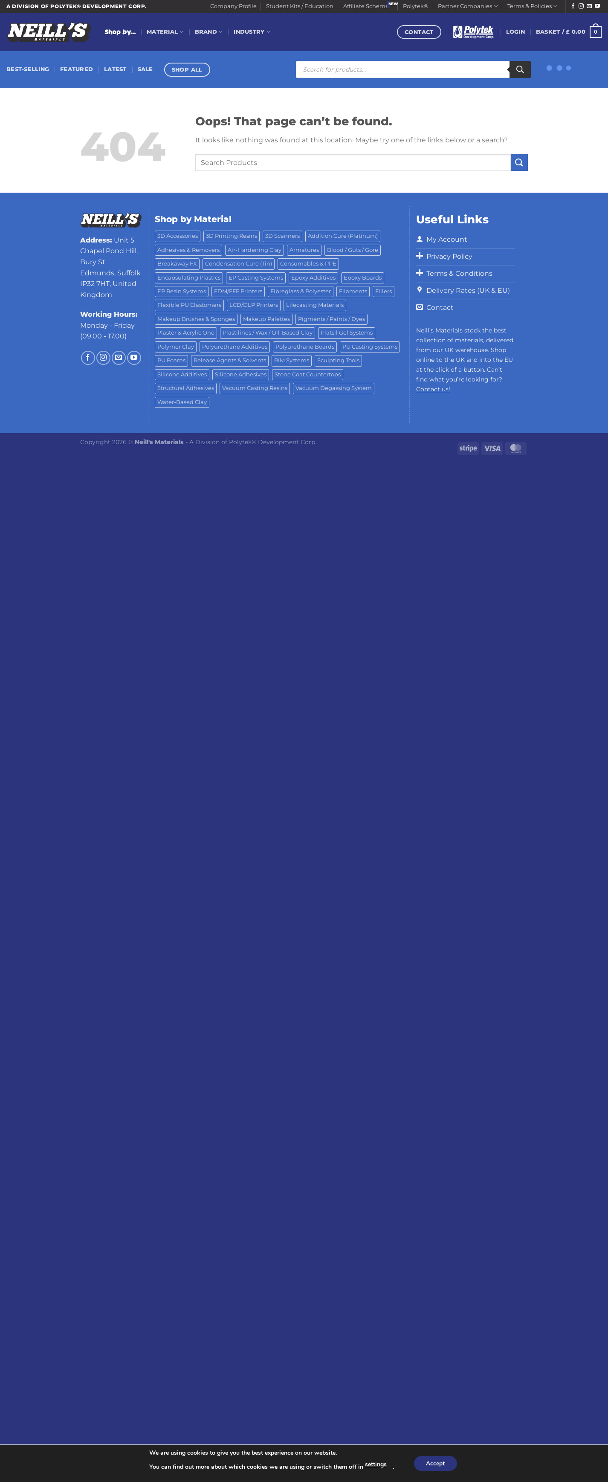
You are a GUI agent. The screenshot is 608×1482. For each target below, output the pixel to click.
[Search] (520, 69)
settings (375, 1464)
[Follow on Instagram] (581, 6)
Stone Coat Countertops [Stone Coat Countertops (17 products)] (308, 374)
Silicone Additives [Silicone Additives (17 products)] (182, 374)
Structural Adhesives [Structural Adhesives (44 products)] (185, 388)
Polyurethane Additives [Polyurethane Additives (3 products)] (234, 347)
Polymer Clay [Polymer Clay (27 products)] (175, 347)
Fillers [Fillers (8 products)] (383, 291)
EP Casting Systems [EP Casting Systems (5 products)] (256, 277)
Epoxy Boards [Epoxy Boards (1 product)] (363, 277)
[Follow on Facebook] (573, 6)
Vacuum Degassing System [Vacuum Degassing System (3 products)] (333, 388)
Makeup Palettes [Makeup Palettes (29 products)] (266, 319)
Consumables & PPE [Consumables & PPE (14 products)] (308, 263)
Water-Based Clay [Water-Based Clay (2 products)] (182, 402)
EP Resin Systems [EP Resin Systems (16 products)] (181, 291)
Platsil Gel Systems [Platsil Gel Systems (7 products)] (347, 332)
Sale (145, 69)
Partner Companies (468, 6)
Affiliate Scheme (366, 6)
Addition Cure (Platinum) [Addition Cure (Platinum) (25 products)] (343, 236)
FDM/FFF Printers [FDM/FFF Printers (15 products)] (238, 291)
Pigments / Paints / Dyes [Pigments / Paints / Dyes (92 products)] (331, 319)
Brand (209, 32)
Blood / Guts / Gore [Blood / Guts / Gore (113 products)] (352, 250)
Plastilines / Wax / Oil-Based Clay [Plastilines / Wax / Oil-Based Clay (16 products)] (268, 332)
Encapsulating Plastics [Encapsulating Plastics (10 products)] (188, 277)
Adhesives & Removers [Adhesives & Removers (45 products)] (188, 250)
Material (165, 32)
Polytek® (415, 6)
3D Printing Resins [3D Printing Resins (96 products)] (231, 236)
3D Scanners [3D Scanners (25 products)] (282, 236)
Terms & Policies (532, 6)
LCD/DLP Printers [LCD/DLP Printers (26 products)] (253, 305)
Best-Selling (27, 69)
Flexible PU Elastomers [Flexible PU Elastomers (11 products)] (189, 305)
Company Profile (233, 6)
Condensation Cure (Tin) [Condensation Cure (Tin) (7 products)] (238, 263)
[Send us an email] (589, 6)
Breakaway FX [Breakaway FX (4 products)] (177, 263)
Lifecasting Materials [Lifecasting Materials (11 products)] (315, 305)
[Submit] (519, 162)
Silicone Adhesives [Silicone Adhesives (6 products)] (240, 374)
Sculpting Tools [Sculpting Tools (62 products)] (338, 360)
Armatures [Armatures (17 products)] (304, 250)
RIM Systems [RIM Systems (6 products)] (291, 360)
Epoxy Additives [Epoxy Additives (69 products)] (313, 277)
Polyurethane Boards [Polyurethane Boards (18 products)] (304, 347)
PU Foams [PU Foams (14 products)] (171, 360)
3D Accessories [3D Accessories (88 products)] (177, 236)
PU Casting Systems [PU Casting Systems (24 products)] (369, 347)
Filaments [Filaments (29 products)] (353, 291)
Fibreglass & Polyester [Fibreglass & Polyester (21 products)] (300, 291)
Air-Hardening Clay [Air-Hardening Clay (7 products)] (254, 250)
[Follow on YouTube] (597, 6)
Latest (115, 69)
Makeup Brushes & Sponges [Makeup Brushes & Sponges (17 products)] (196, 319)
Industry (252, 32)
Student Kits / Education (299, 6)
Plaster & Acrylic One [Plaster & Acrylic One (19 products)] (185, 332)
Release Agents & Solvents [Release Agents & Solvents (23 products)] (230, 360)
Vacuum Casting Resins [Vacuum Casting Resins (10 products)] (254, 388)
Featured (76, 69)
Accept (435, 1463)
